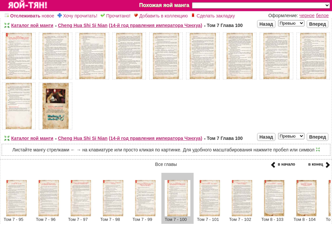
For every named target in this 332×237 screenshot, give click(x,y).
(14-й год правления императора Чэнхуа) (155, 25)
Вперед (317, 24)
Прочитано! (115, 15)
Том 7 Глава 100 (225, 25)
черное (307, 15)
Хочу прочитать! (77, 15)
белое (322, 15)
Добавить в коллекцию (161, 15)
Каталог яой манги (32, 25)
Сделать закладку (213, 15)
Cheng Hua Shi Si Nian (82, 25)
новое (29, 15)
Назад (266, 24)
